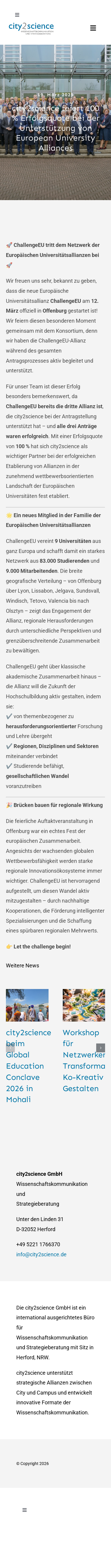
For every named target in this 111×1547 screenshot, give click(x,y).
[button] (10, 1047)
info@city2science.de (41, 1254)
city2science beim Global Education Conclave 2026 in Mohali (28, 1066)
